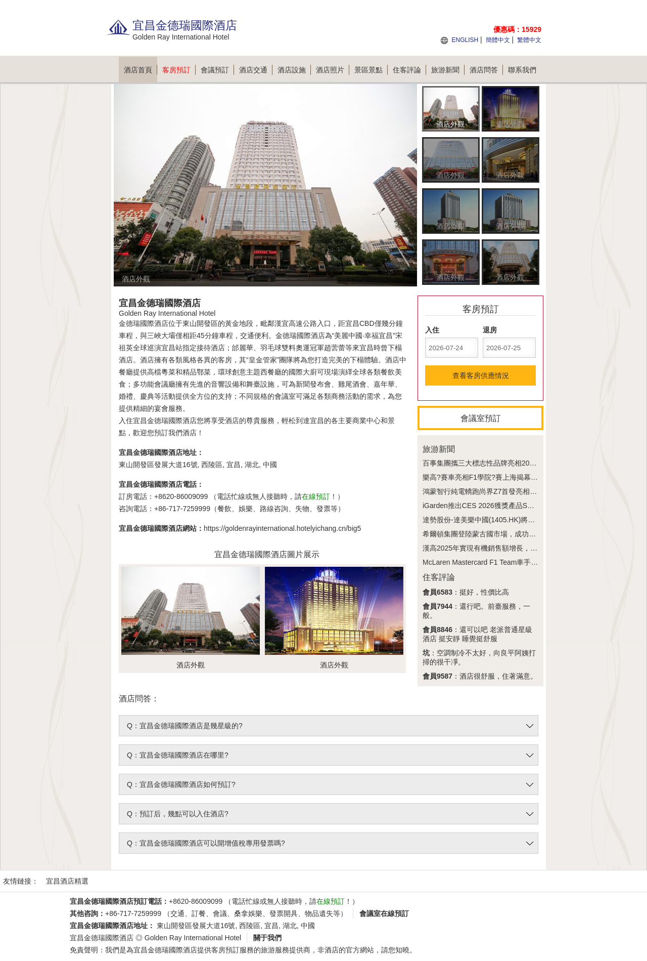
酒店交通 (255, 70)
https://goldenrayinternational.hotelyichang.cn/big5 (282, 528)
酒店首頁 (140, 70)
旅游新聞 (448, 70)
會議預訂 (217, 70)
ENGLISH (464, 40)
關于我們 (267, 938)
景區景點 (371, 70)
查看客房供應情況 (480, 375)
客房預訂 (179, 70)
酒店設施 (294, 70)
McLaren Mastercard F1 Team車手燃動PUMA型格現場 (508, 562)
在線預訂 (316, 496)
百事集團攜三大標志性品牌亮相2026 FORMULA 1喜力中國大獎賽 (526, 463)
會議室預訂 (480, 418)
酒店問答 (486, 70)
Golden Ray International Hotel (193, 938)
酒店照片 (332, 70)
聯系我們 (522, 70)
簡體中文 (498, 40)
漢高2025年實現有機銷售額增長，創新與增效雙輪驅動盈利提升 (522, 548)
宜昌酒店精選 (67, 881)
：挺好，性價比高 (466, 592)
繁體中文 (529, 40)
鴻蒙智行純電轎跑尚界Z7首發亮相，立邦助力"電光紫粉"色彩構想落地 (532, 491)
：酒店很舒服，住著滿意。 (480, 676)
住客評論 (409, 70)
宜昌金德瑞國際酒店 (101, 938)
